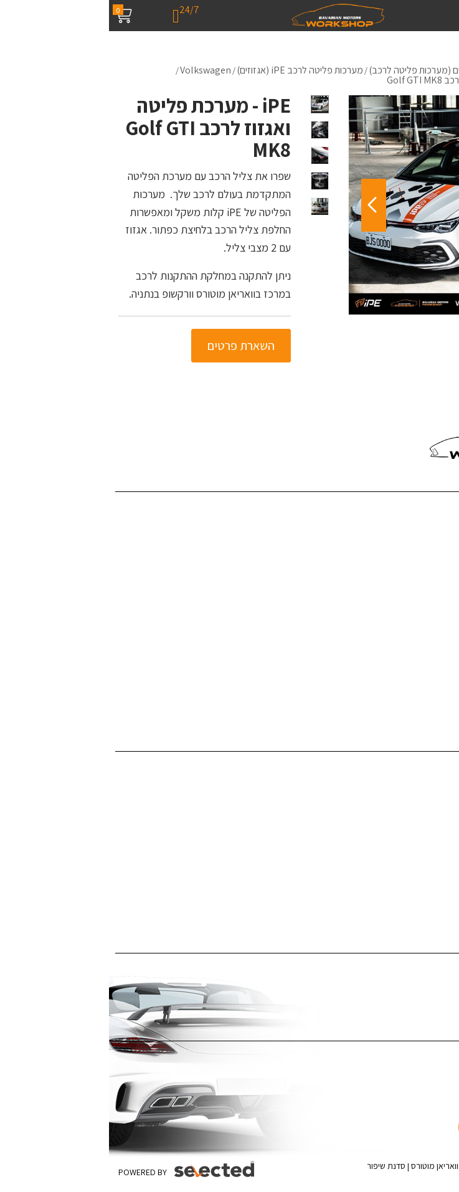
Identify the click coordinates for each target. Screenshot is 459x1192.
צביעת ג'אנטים (426, 864)
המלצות (438, 604)
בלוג (445, 566)
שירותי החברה (427, 528)
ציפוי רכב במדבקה (419, 970)
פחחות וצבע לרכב (420, 787)
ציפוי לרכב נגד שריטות (413, 989)
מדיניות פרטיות (426, 661)
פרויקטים (437, 547)
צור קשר (438, 623)
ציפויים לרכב (430, 806)
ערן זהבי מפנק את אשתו (409, 699)
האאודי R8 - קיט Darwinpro (402, 681)
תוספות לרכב (429, 825)
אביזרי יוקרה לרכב (420, 882)
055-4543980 (403, 407)
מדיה (443, 585)
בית (446, 509)
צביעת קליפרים (426, 844)
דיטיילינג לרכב (427, 768)
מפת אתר (435, 642)
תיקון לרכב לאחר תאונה (410, 902)
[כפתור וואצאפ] (413, 1107)
